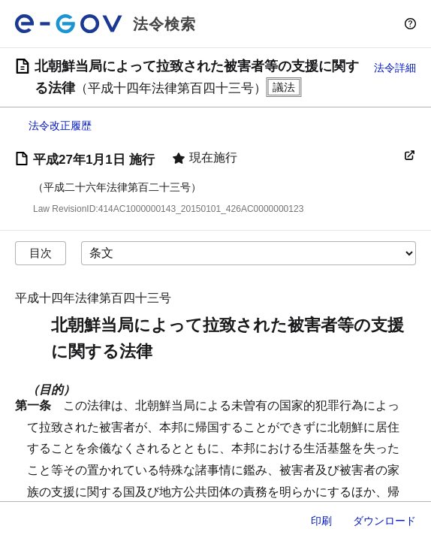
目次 (40, 252)
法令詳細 (395, 68)
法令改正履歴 (60, 125)
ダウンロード (384, 521)
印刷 (321, 521)
